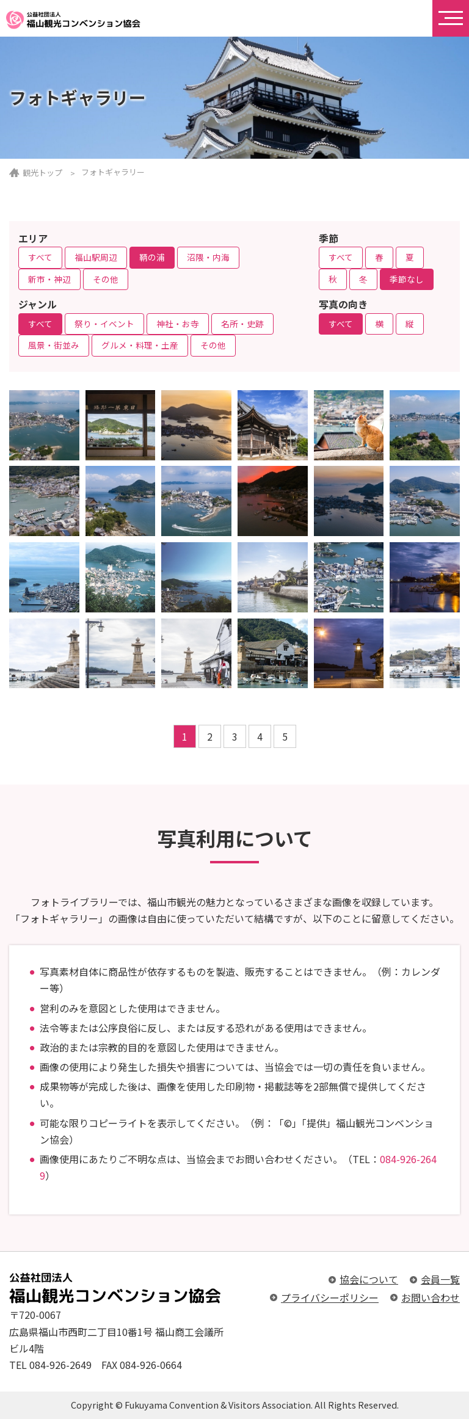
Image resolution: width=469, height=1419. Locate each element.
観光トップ (42, 172)
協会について (369, 1279)
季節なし (407, 279)
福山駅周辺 (96, 257)
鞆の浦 (152, 257)
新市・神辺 (49, 279)
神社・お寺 (177, 324)
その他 (105, 279)
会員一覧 (440, 1279)
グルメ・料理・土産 (139, 345)
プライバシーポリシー (330, 1297)
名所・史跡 (242, 324)
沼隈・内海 (208, 257)
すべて (40, 257)
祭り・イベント (104, 324)
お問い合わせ (430, 1297)
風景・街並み (53, 345)
